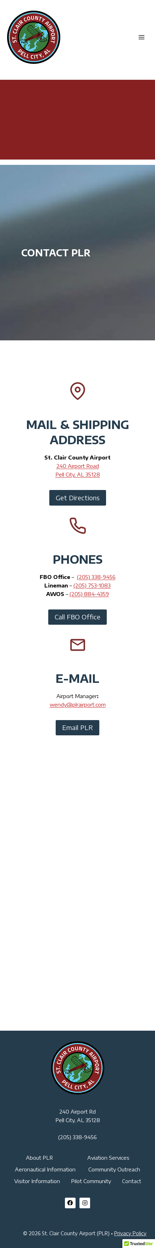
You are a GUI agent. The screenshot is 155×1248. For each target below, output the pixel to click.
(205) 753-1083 (92, 585)
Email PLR (77, 727)
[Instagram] (84, 1203)
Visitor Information (37, 1181)
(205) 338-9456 (96, 577)
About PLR (39, 1157)
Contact (131, 1181)
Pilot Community (91, 1181)
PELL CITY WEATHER (77, 106)
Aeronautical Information (45, 1169)
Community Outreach (114, 1169)
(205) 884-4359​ (89, 594)
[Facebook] (70, 1203)
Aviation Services (108, 1157)
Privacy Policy (130, 1233)
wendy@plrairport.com (78, 704)
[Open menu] (141, 37)
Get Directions (78, 498)
